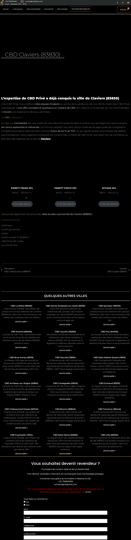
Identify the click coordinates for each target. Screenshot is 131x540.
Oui (27, 502)
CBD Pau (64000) (109, 331)
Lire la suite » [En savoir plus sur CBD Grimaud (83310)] (109, 402)
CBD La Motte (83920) (21, 306)
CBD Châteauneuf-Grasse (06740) (21, 409)
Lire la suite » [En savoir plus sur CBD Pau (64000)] (109, 347)
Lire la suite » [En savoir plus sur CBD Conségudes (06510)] (65, 399)
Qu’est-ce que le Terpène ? (15, 237)
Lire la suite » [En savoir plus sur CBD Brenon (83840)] (65, 424)
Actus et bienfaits (33, 9)
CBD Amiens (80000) (21, 331)
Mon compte (62, 9)
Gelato (4, 233)
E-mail (27, 517)
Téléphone (29, 525)
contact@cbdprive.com (65, 484)
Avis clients (49, 9)
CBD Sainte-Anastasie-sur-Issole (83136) (65, 306)
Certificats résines (10, 229)
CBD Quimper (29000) (109, 306)
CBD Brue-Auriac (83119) (21, 357)
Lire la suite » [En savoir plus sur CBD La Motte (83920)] (21, 321)
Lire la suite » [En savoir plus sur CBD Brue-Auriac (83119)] (21, 373)
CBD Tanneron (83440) (109, 409)
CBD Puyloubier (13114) (21, 435)
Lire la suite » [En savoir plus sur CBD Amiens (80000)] (21, 347)
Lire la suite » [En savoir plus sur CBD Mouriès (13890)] (65, 373)
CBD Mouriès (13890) (65, 357)
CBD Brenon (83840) (65, 409)
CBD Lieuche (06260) (65, 331)
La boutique (18, 9)
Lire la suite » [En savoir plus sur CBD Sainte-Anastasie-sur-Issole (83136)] (65, 324)
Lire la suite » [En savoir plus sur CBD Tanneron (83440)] (109, 424)
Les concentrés (9, 245)
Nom (26, 509)
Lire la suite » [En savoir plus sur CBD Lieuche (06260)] (65, 350)
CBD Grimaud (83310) (109, 383)
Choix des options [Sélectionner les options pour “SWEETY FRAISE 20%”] (22, 204)
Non (27, 505)
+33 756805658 (65, 481)
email (88, 492)
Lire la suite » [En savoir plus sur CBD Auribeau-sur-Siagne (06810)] (21, 399)
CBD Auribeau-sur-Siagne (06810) (21, 383)
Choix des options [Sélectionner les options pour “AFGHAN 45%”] (109, 204)
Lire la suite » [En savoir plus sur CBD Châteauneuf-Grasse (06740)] (21, 427)
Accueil (6, 9)
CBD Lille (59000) (109, 435)
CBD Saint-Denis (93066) (65, 435)
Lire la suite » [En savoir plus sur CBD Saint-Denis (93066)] (65, 453)
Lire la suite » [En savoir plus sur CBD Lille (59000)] (109, 450)
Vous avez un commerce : (36, 499)
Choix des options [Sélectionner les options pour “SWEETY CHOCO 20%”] (65, 204)
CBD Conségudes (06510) (65, 383)
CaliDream (7, 225)
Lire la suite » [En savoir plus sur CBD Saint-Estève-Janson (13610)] (109, 376)
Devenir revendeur (81, 9)
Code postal (30, 533)
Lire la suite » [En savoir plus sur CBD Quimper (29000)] (109, 324)
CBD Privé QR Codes (12, 241)
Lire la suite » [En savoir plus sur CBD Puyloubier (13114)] (21, 453)
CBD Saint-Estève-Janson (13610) (109, 357)
